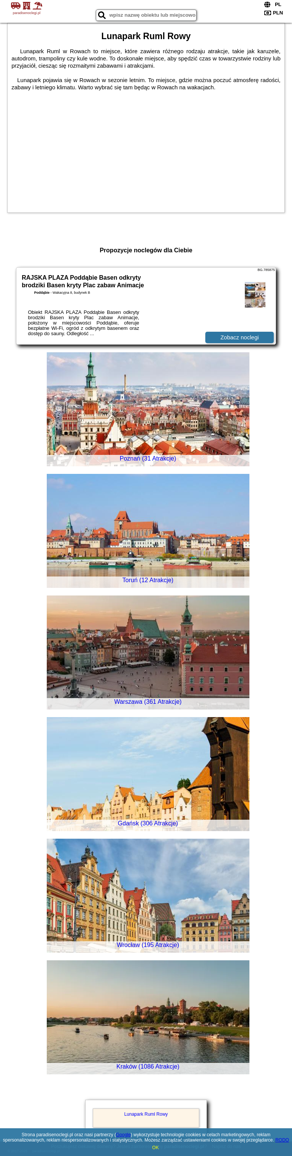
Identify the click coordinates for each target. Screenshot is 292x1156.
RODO (282, 1140)
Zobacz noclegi (240, 337)
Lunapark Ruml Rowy (146, 1114)
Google (123, 1134)
